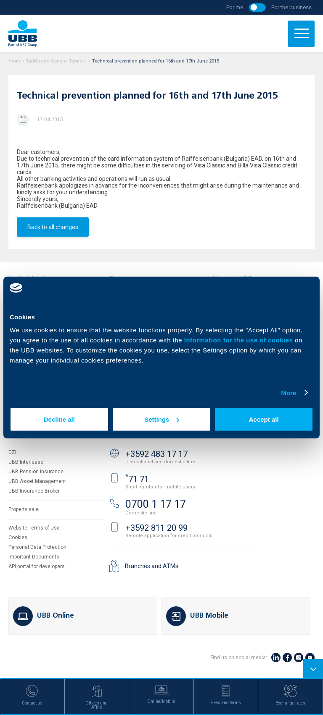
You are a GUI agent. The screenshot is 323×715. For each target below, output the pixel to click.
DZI (12, 452)
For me (234, 7)
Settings (161, 419)
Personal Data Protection (37, 547)
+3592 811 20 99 (156, 528)
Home (14, 61)
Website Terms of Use (34, 528)
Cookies (17, 537)
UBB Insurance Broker (34, 491)
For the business (291, 7)
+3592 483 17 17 (156, 454)
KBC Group (29, 433)
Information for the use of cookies (239, 340)
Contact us (129, 433)
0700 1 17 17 (155, 504)
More (288, 392)
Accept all (264, 419)
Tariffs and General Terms (54, 61)
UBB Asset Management (37, 481)
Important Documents (33, 557)
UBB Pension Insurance (36, 472)
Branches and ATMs (151, 566)
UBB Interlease (25, 462)
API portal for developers (36, 566)
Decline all (59, 419)
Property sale (23, 509)
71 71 (137, 479)
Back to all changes (52, 227)
